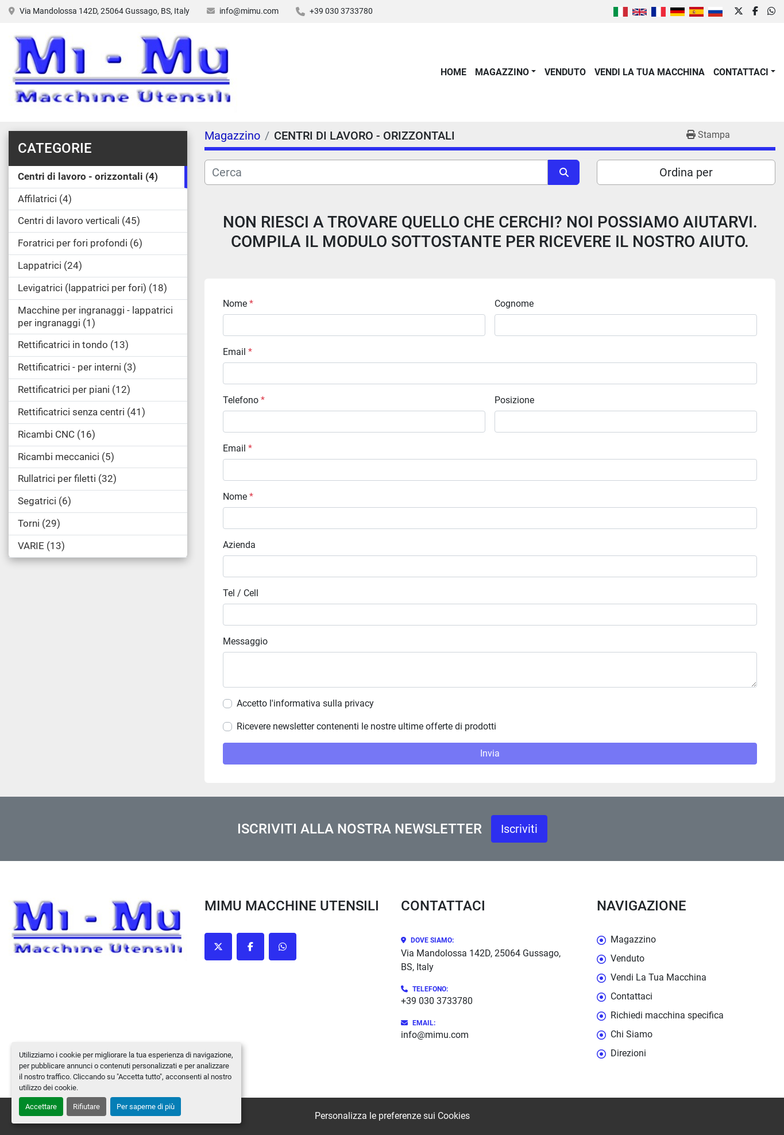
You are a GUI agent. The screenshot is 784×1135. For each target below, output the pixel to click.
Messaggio (245, 641)
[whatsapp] (771, 11)
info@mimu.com (249, 11)
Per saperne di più (146, 1106)
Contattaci (740, 72)
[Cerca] (376, 172)
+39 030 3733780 (341, 11)
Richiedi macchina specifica (667, 1015)
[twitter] (738, 11)
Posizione (514, 400)
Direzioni (628, 1053)
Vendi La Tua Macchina (649, 72)
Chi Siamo (631, 1034)
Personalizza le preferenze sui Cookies (392, 1115)
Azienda (239, 544)
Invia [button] (490, 753)
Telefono (244, 400)
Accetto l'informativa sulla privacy (305, 703)
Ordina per (686, 172)
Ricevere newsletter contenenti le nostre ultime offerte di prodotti (366, 726)
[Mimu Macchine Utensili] (98, 929)
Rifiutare (86, 1106)
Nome (238, 303)
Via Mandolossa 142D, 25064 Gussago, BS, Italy (105, 11)
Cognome (514, 303)
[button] (505, 72)
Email (237, 351)
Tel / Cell (240, 593)
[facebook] (755, 11)
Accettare (41, 1106)
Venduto (565, 72)
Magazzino (502, 72)
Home (453, 72)
